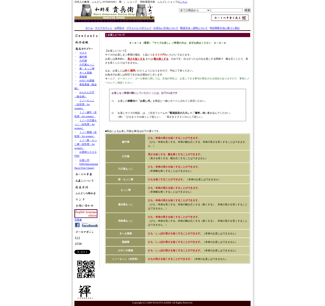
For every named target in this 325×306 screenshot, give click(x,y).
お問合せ (119, 28)
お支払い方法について (165, 28)
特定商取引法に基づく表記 (225, 28)
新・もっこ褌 (86, 68)
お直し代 (84, 160)
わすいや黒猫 (86, 80)
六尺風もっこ (86, 64)
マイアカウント (103, 28)
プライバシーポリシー (138, 28)
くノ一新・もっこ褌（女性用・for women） (85, 144)
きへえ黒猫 (85, 72)
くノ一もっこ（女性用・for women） (84, 104)
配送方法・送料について (194, 28)
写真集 (78, 219)
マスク (83, 52)
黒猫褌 (83, 76)
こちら (183, 1)
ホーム (89, 28)
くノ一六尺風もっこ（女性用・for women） (85, 124)
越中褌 (83, 56)
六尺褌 (83, 60)
